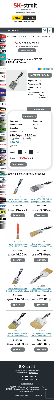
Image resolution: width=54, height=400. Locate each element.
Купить (18, 215)
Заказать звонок (27, 50)
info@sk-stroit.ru (27, 384)
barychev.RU (33, 373)
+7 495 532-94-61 (29, 42)
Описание (39, 109)
